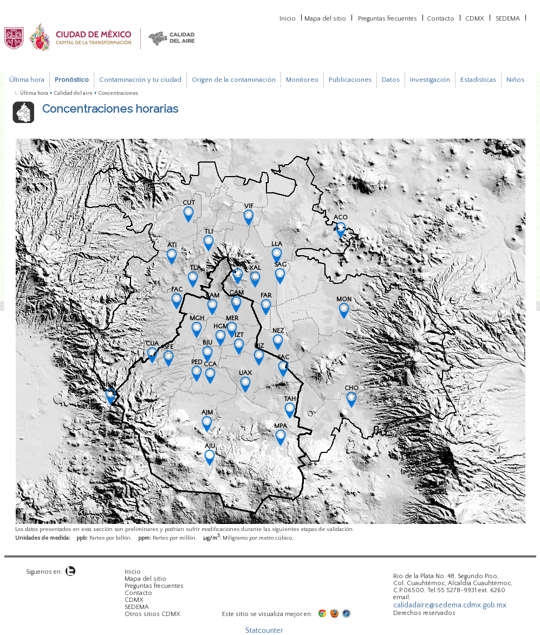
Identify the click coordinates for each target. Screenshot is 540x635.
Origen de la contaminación (234, 79)
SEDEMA (508, 18)
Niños (515, 79)
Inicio (287, 18)
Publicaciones (350, 79)
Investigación (430, 79)
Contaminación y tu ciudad (140, 79)
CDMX (474, 18)
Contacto (440, 18)
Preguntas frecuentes (387, 18)
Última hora (26, 79)
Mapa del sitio (325, 18)
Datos (391, 79)
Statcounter (264, 630)
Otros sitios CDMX (152, 614)
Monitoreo (302, 79)
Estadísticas (478, 79)
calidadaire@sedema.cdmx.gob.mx (449, 605)
